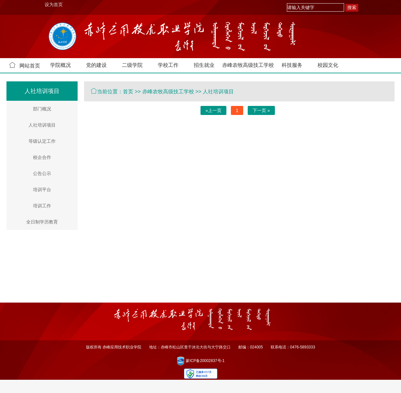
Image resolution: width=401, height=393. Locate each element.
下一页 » (261, 110)
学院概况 (60, 65)
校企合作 (42, 157)
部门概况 (42, 108)
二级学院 (132, 65)
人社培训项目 (42, 125)
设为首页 (54, 4)
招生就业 (204, 65)
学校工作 (168, 65)
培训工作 (42, 205)
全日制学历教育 (42, 221)
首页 (128, 91)
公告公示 (42, 173)
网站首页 (24, 65)
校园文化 (328, 65)
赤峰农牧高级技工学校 (248, 65)
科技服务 (292, 65)
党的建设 (96, 65)
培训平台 (42, 189)
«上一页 (213, 110)
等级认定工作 (42, 141)
